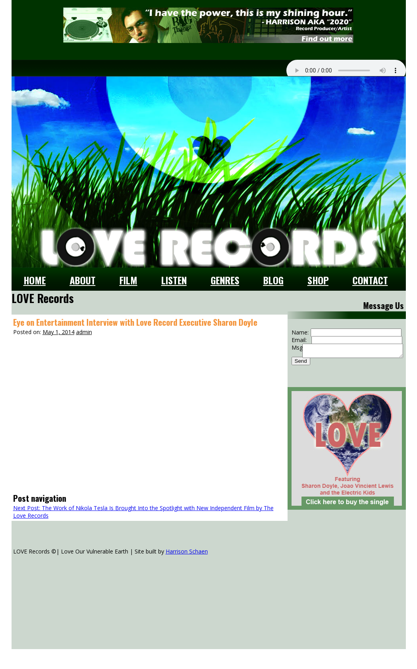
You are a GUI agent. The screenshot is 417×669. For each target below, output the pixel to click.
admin (84, 332)
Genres (225, 280)
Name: (300, 332)
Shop (318, 280)
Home (34, 280)
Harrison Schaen (187, 551)
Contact (370, 280)
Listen (174, 280)
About (83, 280)
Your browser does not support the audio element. (346, 70)
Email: (299, 340)
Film (128, 280)
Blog (273, 280)
